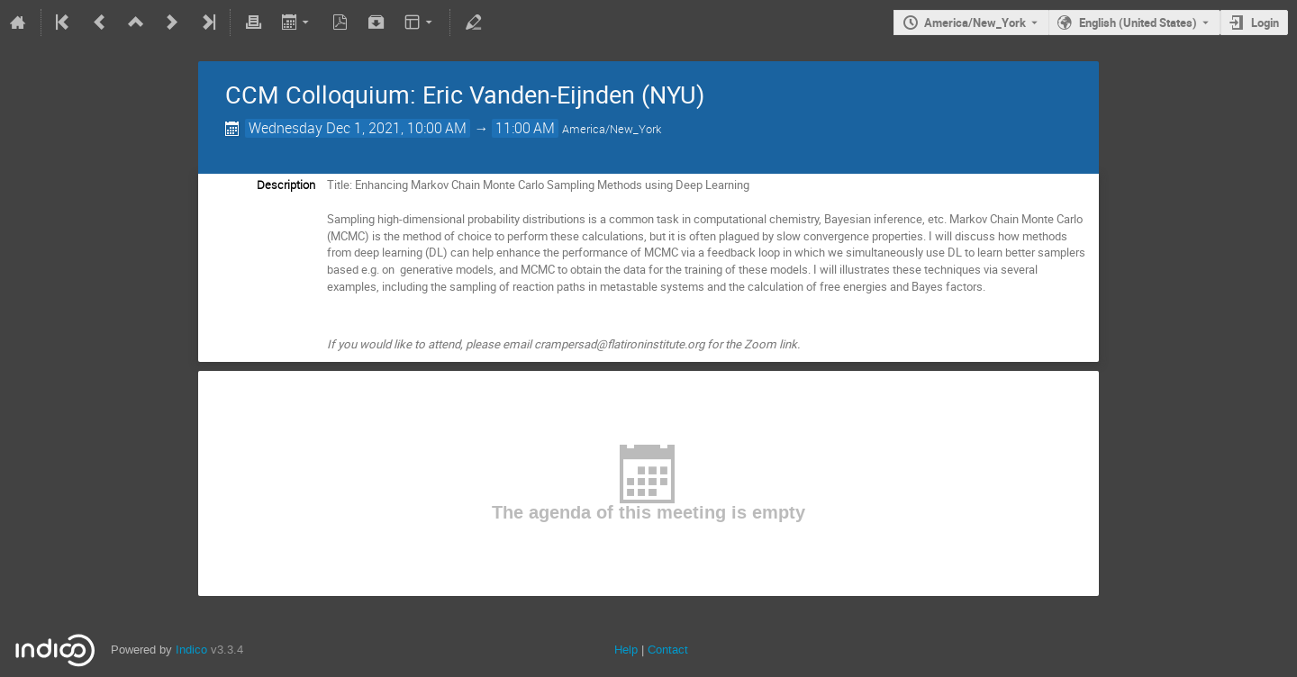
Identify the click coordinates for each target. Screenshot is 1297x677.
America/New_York (975, 22)
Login (1265, 22)
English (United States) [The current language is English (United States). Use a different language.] (1138, 22)
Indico (191, 649)
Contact (668, 649)
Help (626, 649)
